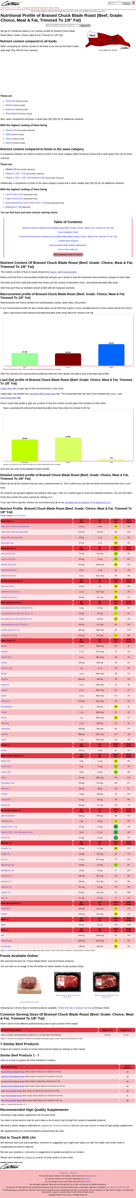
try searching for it (101, 502)
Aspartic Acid (6, 657)
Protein (4, 750)
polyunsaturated (9, 398)
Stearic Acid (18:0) (8, 576)
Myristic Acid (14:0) (8, 564)
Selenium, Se (6, 887)
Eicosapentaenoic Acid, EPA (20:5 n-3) (16, 619)
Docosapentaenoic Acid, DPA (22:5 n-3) (17, 613)
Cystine (4, 663)
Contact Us (30, 1157)
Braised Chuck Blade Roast (13, 1072)
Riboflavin (5, 789)
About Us (73, 1173)
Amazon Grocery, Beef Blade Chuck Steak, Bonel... (107, 996)
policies (94, 1176)
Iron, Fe (4, 859)
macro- (53, 272)
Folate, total (5, 772)
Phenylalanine (12, 113)
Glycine (9, 142)
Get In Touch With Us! (68, 249)
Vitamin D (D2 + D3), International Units (25, 177)
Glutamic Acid (6, 668)
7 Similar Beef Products (68, 241)
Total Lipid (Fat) (7, 543)
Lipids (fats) (6, 388)
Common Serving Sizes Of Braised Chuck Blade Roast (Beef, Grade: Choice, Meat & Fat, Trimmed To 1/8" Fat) (68, 236)
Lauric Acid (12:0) (14, 194)
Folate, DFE (6, 761)
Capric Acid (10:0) (14, 198)
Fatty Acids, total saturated (11, 537)
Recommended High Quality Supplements (68, 245)
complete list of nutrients (77, 502)
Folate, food (6, 766)
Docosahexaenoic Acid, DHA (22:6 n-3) (25, 202)
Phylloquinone (6, 821)
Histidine (4, 679)
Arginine (4, 652)
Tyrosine (4, 734)
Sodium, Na (5, 892)
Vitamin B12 (6, 799)
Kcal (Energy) (6, 941)
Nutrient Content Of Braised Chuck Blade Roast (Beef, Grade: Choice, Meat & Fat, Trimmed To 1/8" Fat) (68, 228)
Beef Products (20, 515)
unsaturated (50, 394)
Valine (8, 134)
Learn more (101, 11)
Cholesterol (5, 909)
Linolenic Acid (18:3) (9, 635)
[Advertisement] (68, 74)
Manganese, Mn (7, 870)
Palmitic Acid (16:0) (9, 570)
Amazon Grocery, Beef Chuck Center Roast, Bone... (68, 996)
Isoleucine (10, 109)
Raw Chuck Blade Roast (11, 1091)
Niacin (3, 778)
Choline (4, 914)
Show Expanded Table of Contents (68, 254)
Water (3, 925)
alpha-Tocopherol (8, 816)
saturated (34, 394)
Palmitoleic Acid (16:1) (10, 592)
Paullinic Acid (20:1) (9, 597)
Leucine (4, 690)
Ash (2, 935)
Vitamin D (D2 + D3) (15, 173)
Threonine (10, 101)
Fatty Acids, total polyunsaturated (14, 532)
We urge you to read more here (118, 1187)
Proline (4, 712)
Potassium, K (6, 881)
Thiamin (4, 794)
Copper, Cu (5, 854)
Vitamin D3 (11, 130)
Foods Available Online (68, 232)
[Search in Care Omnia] (115, 3)
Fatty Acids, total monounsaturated (15, 526)
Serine (8, 138)
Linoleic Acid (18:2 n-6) (10, 630)
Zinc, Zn (4, 898)
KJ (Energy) (6, 946)
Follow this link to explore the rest (74, 1008)
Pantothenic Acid (7, 783)
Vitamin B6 (5, 805)
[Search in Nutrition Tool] (62, 25)
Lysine (3, 696)
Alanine (9, 105)
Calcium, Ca (6, 848)
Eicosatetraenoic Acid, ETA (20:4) (14, 624)
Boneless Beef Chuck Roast (29, 1002)
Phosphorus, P (7, 876)
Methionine (5, 701)
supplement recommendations (56, 1125)
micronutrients (69, 272)
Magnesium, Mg (13, 207)
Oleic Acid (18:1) (7, 586)
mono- (113, 394)
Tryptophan (5, 729)
